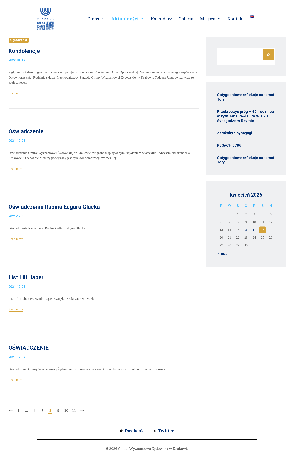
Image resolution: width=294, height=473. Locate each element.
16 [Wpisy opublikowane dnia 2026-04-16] (246, 230)
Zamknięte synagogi (234, 133)
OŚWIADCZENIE (41, 366)
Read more (17, 97)
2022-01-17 (17, 64)
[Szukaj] (268, 54)
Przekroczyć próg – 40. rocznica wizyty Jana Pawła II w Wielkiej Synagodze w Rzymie (245, 116)
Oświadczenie (37, 138)
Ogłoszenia (19, 40)
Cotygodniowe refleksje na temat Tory (245, 97)
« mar (224, 253)
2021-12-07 (17, 377)
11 (74, 430)
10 (66, 430)
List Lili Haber (37, 291)
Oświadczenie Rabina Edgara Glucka (83, 217)
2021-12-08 (17, 149)
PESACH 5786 (229, 145)
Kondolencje (34, 53)
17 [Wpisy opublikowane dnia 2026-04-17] (254, 230)
